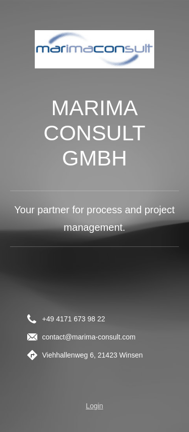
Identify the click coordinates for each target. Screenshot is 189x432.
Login (94, 406)
